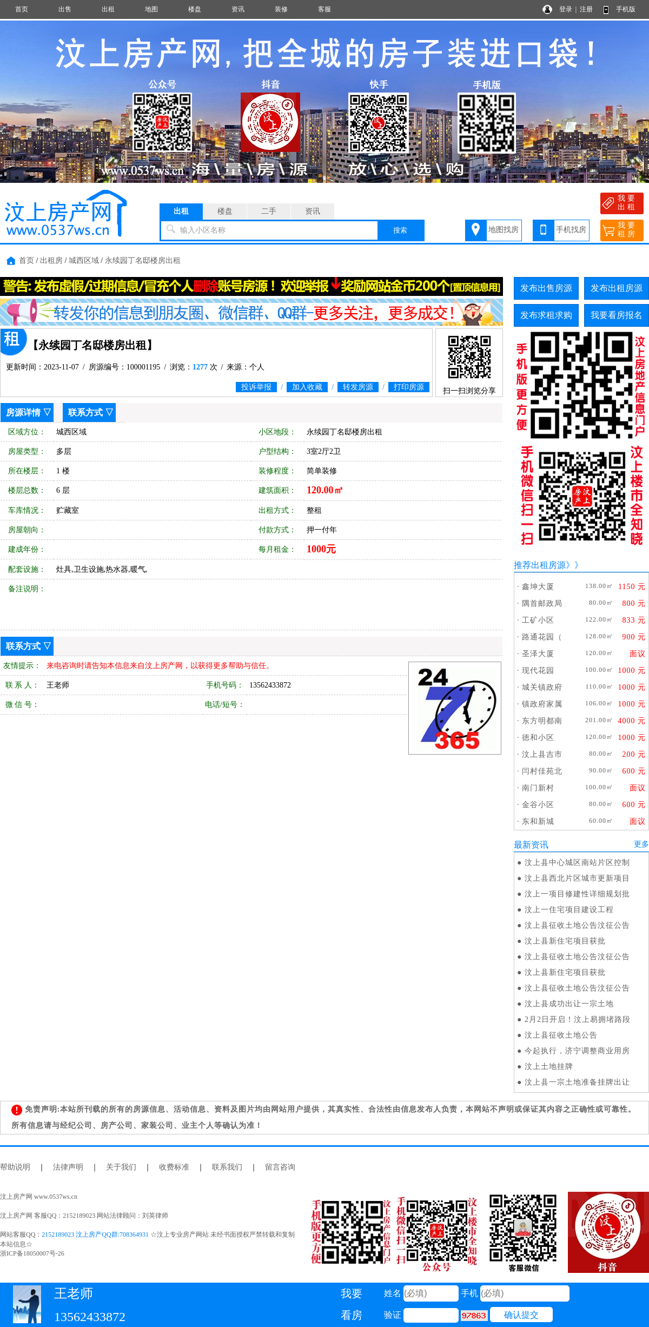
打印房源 (409, 387)
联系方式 (85, 412)
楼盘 (194, 9)
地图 (151, 9)
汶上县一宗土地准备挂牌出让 (577, 1082)
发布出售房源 (546, 288)
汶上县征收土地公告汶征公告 (577, 925)
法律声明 (68, 1167)
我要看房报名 (617, 315)
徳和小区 (538, 738)
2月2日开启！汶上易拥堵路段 (578, 1019)
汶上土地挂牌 (549, 1066)
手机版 (625, 9)
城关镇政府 (542, 687)
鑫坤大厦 (538, 587)
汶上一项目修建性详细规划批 (577, 894)
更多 (641, 844)
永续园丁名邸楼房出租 (143, 260)
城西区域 (84, 260)
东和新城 (538, 821)
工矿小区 (538, 620)
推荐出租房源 (540, 565)
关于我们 (121, 1167)
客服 (324, 9)
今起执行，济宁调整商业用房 (577, 1051)
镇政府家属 (542, 704)
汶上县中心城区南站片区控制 (577, 863)
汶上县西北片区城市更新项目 (577, 878)
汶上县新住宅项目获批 (565, 941)
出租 (108, 9)
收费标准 (174, 1167)
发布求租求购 (546, 315)
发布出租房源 (617, 288)
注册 (586, 9)
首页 (21, 9)
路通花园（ (542, 637)
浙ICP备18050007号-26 (32, 1253)
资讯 (237, 9)
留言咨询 (280, 1167)
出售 (64, 9)
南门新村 (538, 788)
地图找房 (503, 230)
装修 (281, 9)
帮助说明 (15, 1167)
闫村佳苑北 (542, 771)
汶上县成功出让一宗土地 (569, 1004)
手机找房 (571, 230)
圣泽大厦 (538, 654)
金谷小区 (538, 805)
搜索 (400, 230)
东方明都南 (542, 721)
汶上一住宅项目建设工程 (569, 910)
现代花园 (538, 670)
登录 (565, 9)
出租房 (51, 260)
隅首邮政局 (542, 603)
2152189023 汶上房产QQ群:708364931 (95, 1234)
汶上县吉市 (542, 754)
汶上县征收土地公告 (561, 1035)
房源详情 (23, 412)
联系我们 (227, 1167)
